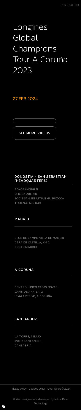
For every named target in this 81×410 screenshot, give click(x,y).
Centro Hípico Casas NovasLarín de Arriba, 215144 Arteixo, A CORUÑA (35, 291)
